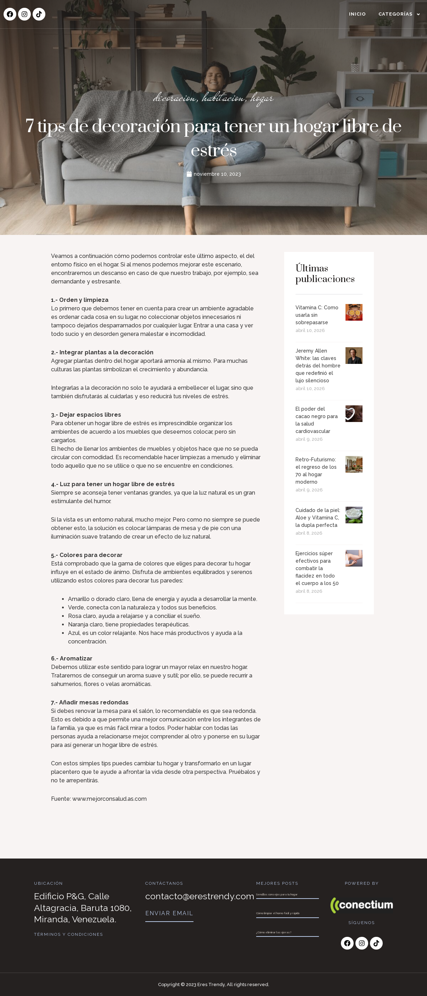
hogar (262, 97)
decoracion (174, 97)
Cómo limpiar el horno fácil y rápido (277, 913)
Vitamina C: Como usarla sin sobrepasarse (317, 315)
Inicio (357, 14)
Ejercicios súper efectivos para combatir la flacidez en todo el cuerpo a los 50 (317, 568)
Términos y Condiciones (68, 934)
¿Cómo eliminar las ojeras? (273, 932)
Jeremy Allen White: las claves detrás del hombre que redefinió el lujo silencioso (318, 365)
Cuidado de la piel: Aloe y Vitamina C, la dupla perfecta (318, 517)
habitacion (223, 97)
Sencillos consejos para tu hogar (277, 894)
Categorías (399, 14)
